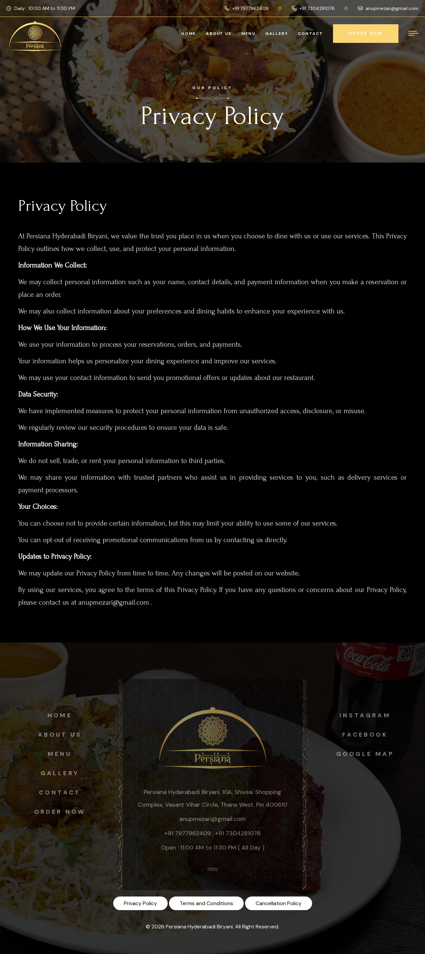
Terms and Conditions (206, 903)
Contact (310, 33)
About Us (218, 33)
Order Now (58, 812)
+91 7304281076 (313, 8)
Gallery (276, 33)
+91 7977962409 (247, 8)
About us (58, 735)
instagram (367, 715)
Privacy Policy (140, 903)
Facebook (367, 735)
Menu (248, 33)
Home (188, 33)
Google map (367, 754)
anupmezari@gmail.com (388, 8)
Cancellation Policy (278, 903)
